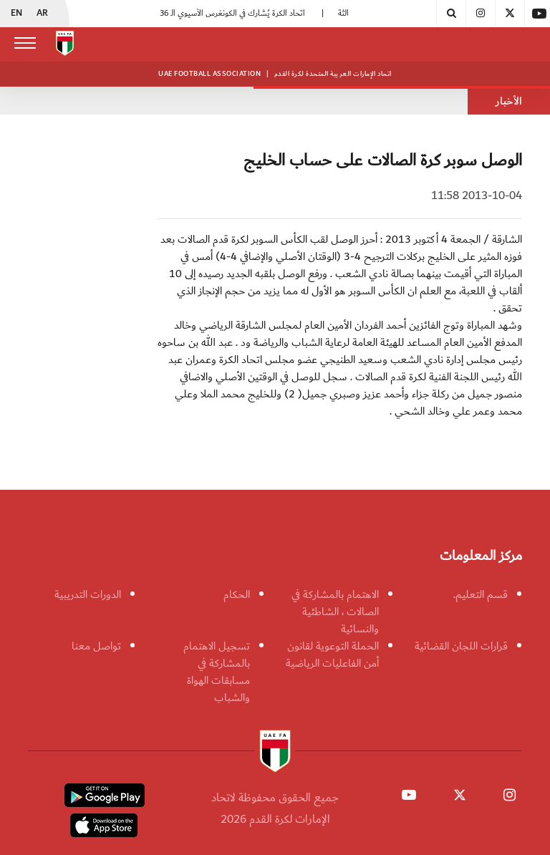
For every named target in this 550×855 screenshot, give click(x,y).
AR (42, 13)
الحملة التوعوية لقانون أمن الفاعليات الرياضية (332, 654)
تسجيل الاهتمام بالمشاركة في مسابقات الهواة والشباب (216, 672)
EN (16, 13)
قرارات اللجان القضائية (461, 646)
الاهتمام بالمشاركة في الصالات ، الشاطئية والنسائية (335, 611)
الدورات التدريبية (87, 594)
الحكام (236, 594)
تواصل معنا (96, 646)
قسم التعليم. (480, 594)
